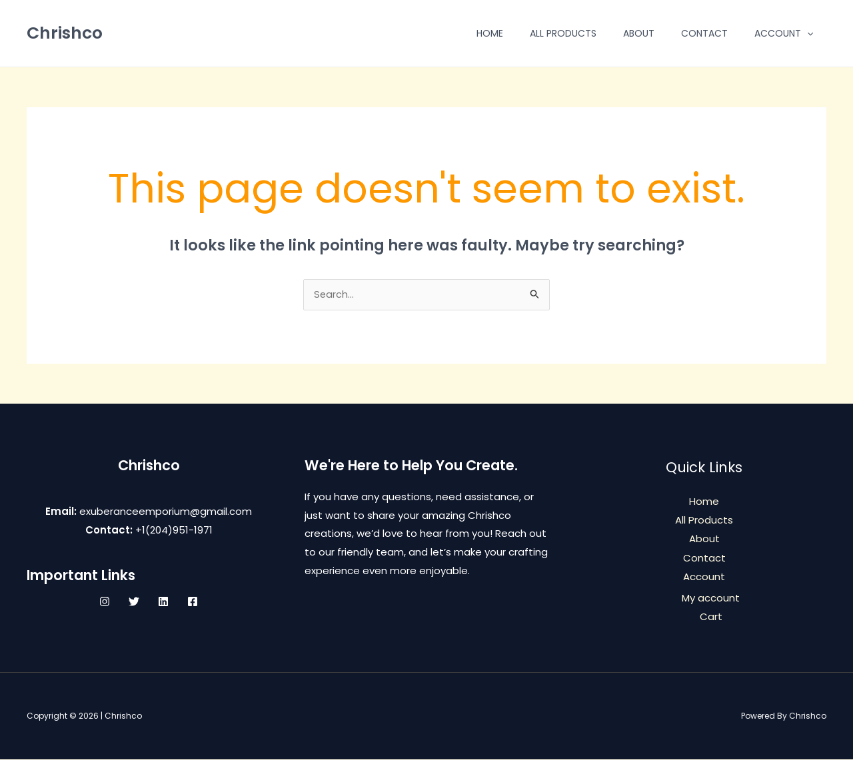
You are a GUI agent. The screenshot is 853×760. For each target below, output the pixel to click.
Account (783, 33)
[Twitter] (134, 602)
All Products (563, 33)
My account (711, 598)
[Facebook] (192, 602)
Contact (704, 33)
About (638, 33)
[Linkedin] (163, 602)
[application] (807, 33)
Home (489, 33)
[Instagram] (104, 602)
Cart (711, 616)
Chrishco (65, 33)
